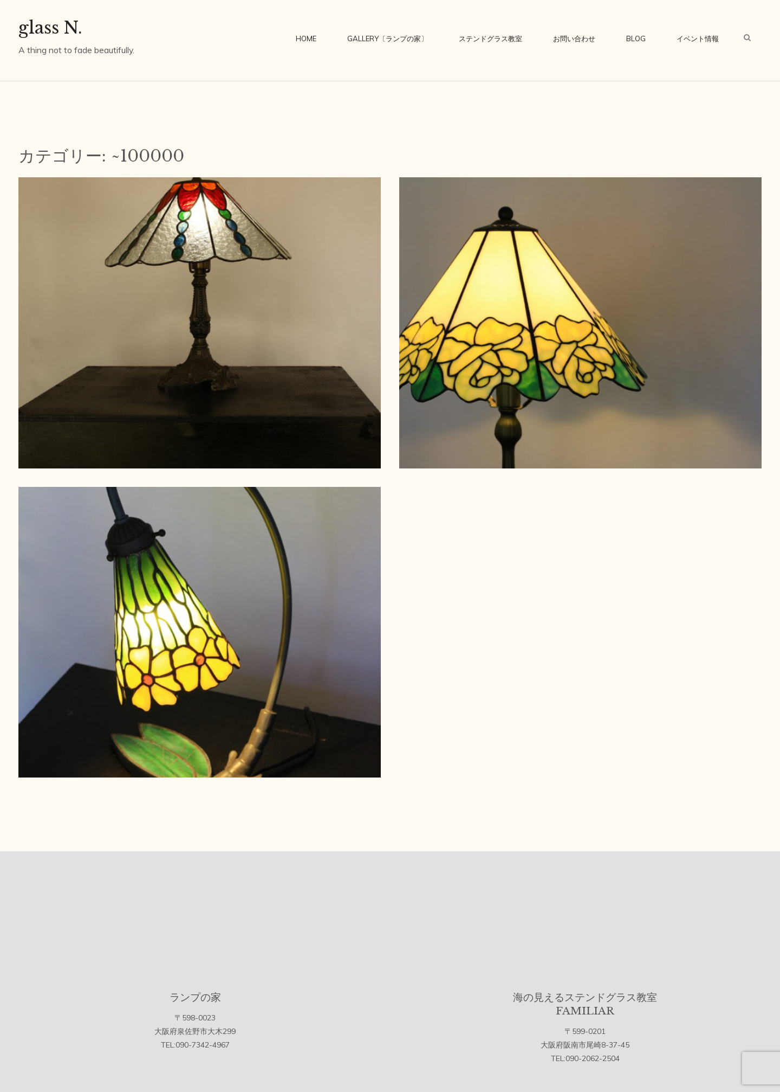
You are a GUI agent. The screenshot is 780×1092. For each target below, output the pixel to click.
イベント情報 (698, 38)
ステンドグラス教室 (490, 38)
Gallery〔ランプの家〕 (387, 38)
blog (636, 38)
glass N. (50, 27)
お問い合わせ (574, 38)
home (306, 38)
